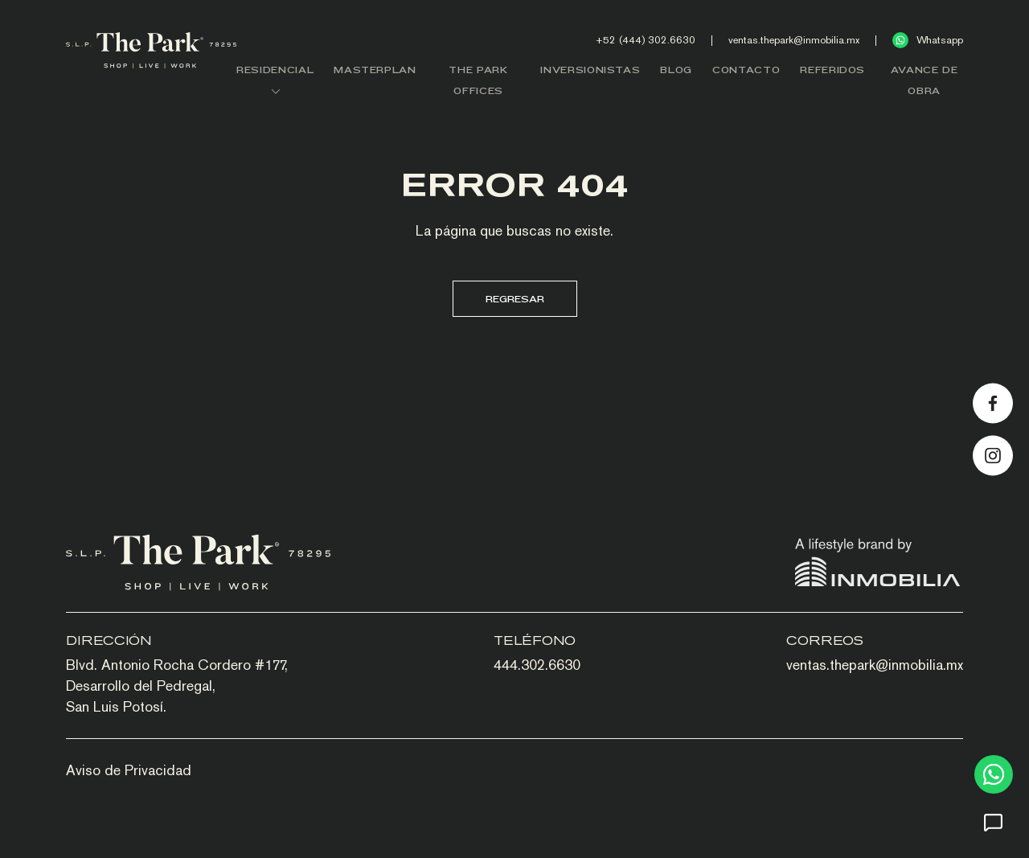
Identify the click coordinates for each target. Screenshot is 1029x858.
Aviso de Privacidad (128, 770)
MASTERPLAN (375, 70)
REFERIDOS (832, 70)
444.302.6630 (537, 664)
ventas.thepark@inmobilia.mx (793, 40)
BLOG (676, 70)
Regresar (515, 299)
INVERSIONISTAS (590, 70)
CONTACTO (746, 70)
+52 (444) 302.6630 (645, 40)
